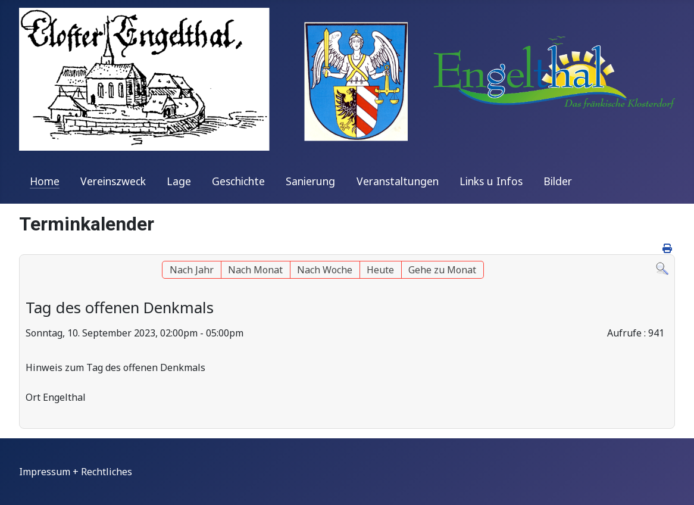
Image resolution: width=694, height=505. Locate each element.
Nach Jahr (192, 269)
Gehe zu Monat (442, 269)
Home (45, 181)
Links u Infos (491, 181)
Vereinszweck (113, 181)
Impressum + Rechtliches (75, 471)
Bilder (557, 181)
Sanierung (310, 181)
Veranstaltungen (398, 181)
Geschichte (238, 181)
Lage (179, 181)
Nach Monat (255, 269)
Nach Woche (324, 269)
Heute (380, 269)
